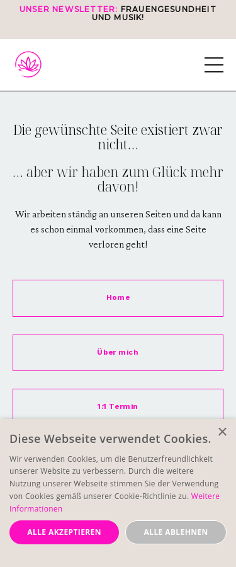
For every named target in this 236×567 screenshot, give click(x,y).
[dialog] (118, 493)
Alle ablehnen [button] (176, 532)
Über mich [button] (117, 352)
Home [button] (118, 298)
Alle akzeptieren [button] (64, 532)
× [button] (222, 432)
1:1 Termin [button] (118, 407)
